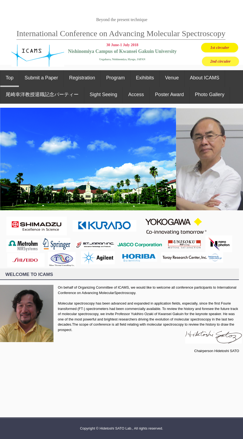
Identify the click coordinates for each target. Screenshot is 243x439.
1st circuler (219, 47)
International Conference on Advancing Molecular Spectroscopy (120, 33)
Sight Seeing (103, 94)
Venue (172, 77)
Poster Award (169, 94)
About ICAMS (204, 77)
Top (10, 77)
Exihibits (145, 77)
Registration (82, 77)
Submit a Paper (41, 77)
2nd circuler (220, 61)
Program (115, 77)
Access (136, 94)
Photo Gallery (209, 94)
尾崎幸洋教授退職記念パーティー (42, 94)
